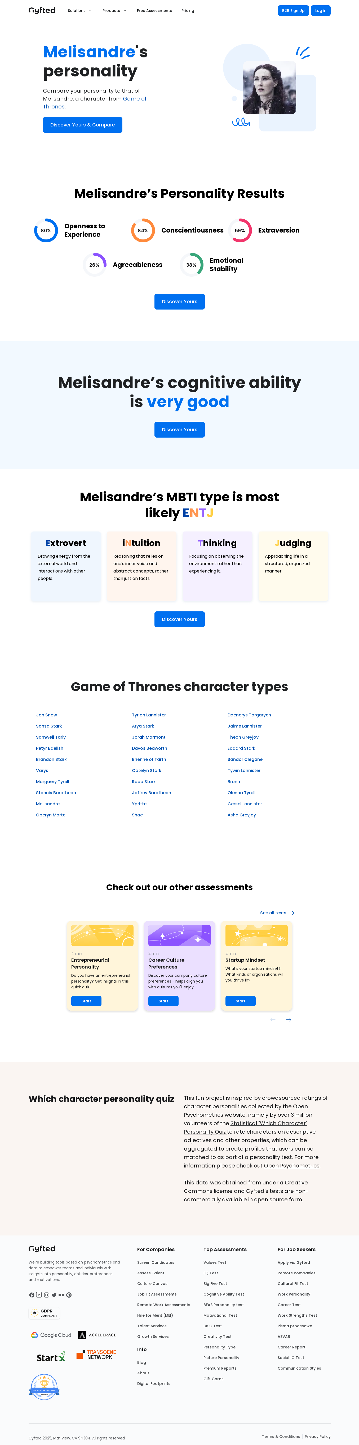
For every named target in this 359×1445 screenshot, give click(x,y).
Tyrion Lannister (149, 715)
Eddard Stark (241, 748)
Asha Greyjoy (242, 815)
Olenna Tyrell (241, 793)
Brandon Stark (51, 759)
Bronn (234, 782)
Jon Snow (46, 715)
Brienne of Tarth (149, 759)
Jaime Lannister (245, 726)
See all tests (277, 913)
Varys (42, 770)
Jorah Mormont (149, 737)
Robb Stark (144, 782)
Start (86, 1001)
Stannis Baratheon (56, 793)
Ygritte (139, 804)
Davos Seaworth (149, 748)
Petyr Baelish (49, 748)
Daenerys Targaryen (249, 715)
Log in (320, 10)
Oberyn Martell (52, 815)
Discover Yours (179, 301)
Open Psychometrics (292, 1165)
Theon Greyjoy (243, 737)
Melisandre (48, 804)
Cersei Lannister (245, 804)
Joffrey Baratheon (151, 793)
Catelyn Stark (146, 770)
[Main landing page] (44, 10)
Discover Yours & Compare (82, 124)
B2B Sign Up (293, 10)
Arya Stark (143, 726)
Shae (137, 815)
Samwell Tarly (51, 737)
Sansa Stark (49, 726)
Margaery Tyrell (52, 782)
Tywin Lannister (244, 770)
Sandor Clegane (245, 759)
